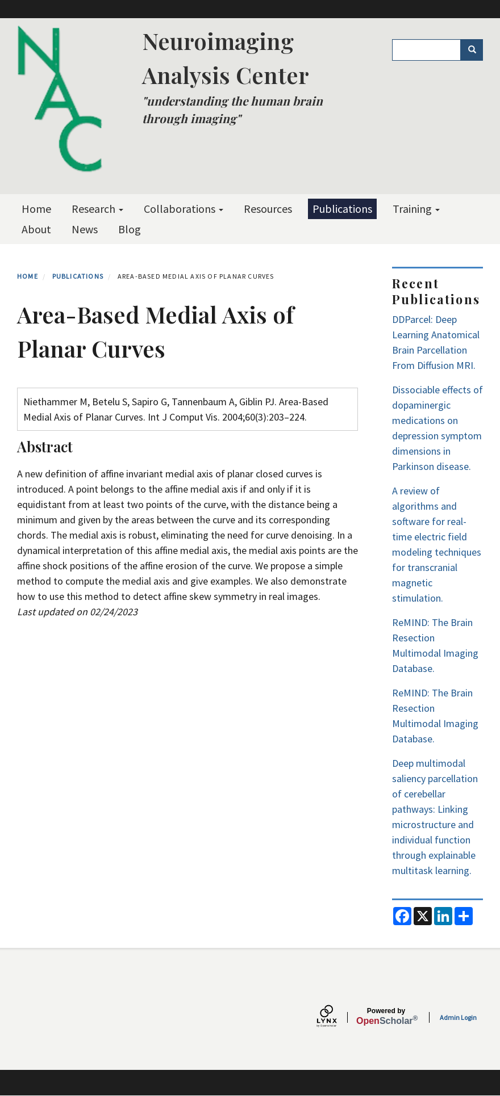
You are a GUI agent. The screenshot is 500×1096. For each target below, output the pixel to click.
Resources (268, 208)
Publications (342, 208)
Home (36, 208)
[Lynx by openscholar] (336, 1017)
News (85, 229)
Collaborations (183, 208)
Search (476, 50)
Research (97, 208)
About (36, 229)
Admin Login (458, 1017)
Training (416, 208)
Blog (129, 229)
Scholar (386, 1016)
